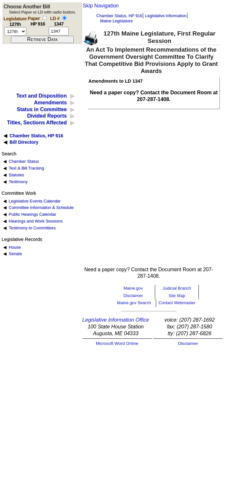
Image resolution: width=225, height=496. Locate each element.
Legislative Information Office (115, 320)
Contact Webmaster (177, 302)
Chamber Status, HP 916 (119, 15)
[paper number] (38, 31)
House (15, 247)
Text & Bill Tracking (26, 168)
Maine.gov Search (134, 302)
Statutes (16, 174)
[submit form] (42, 39)
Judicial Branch (177, 288)
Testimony (18, 181)
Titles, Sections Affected (37, 122)
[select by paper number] (45, 18)
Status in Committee (42, 109)
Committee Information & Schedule (41, 207)
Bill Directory (23, 142)
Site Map (176, 295)
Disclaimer (133, 295)
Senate (15, 253)
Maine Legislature (116, 20)
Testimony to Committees (32, 227)
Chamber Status (24, 161)
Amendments (50, 102)
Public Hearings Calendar (32, 214)
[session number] (15, 31)
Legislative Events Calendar (35, 201)
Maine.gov (133, 288)
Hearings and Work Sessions (36, 221)
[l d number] (59, 31)
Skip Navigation (101, 5)
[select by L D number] (64, 18)
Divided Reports (47, 116)
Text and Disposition (41, 95)
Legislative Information (166, 15)
